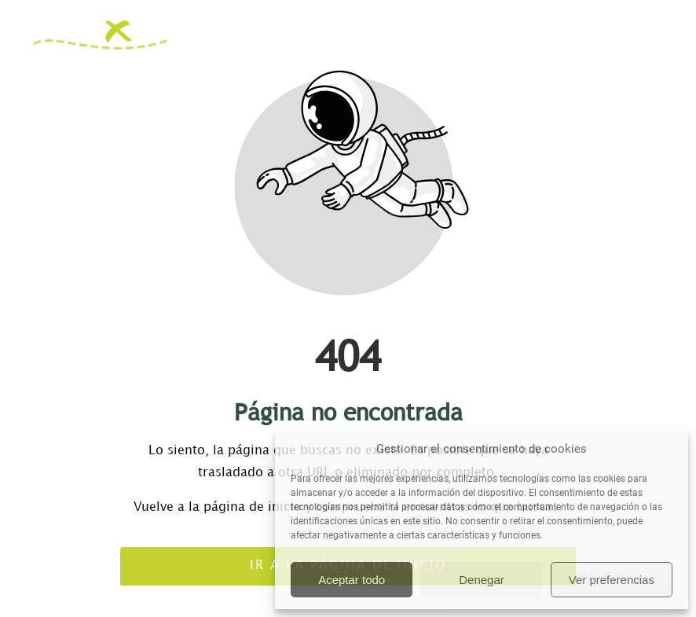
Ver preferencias (611, 579)
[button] (658, 34)
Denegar (481, 579)
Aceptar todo (351, 579)
